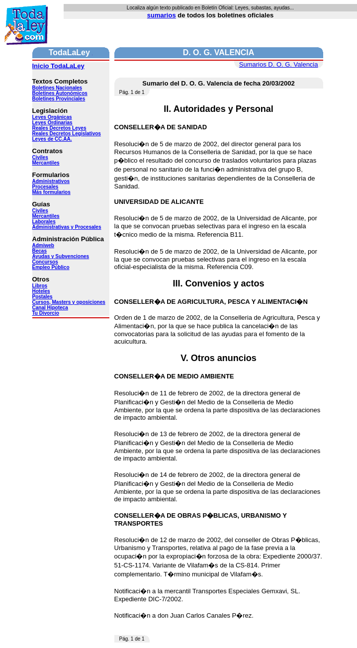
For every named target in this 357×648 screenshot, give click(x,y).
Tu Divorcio (45, 313)
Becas (39, 251)
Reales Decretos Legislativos (66, 133)
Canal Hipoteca (50, 307)
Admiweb (43, 245)
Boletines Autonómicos (60, 93)
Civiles (40, 157)
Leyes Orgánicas (52, 117)
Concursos (45, 262)
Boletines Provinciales (59, 98)
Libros (40, 285)
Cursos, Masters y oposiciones (68, 302)
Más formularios (51, 192)
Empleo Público (51, 267)
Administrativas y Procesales (66, 227)
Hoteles (41, 291)
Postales (42, 296)
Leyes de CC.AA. (52, 139)
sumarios (161, 15)
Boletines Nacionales (57, 88)
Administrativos (51, 181)
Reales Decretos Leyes (59, 128)
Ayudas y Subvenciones (60, 256)
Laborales (44, 221)
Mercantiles (46, 163)
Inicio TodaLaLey (58, 66)
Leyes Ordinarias (52, 122)
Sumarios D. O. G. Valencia (278, 64)
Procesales (45, 186)
